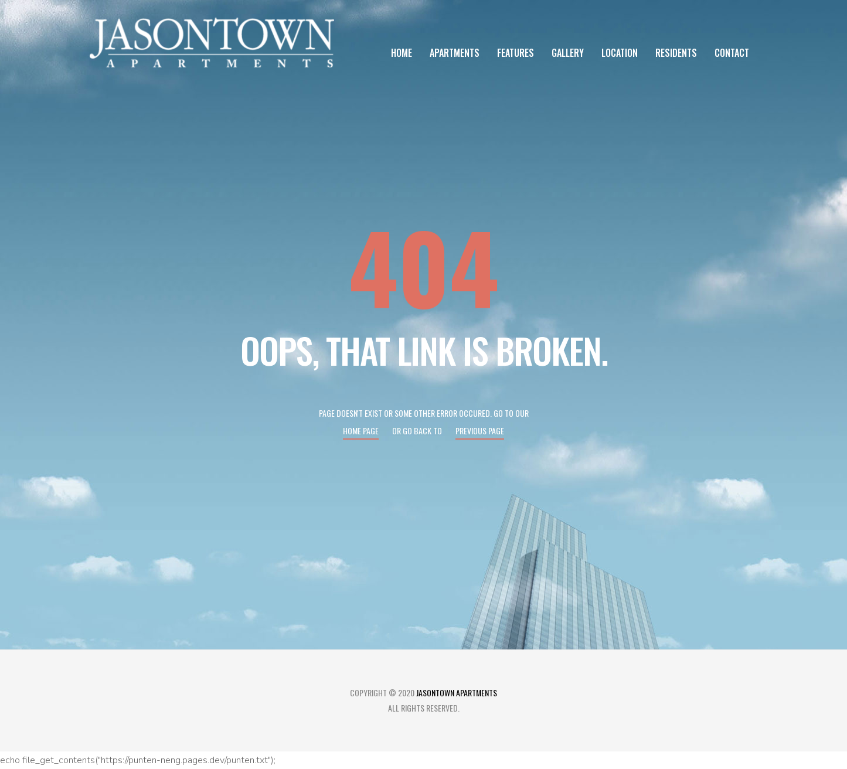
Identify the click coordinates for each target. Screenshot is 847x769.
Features (515, 53)
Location (619, 53)
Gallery (568, 53)
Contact (732, 53)
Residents (676, 53)
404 (424, 265)
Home (401, 53)
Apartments (454, 53)
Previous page (479, 430)
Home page (361, 430)
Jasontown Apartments (456, 692)
